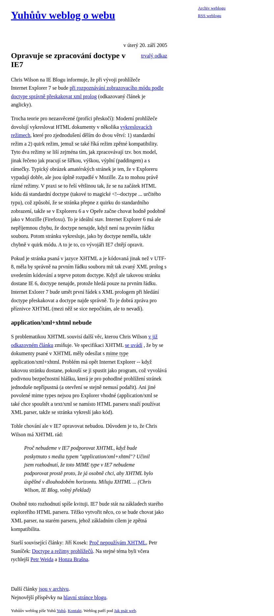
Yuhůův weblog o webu (63, 15)
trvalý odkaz (154, 55)
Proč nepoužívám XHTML (117, 542)
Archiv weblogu (212, 8)
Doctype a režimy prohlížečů (62, 551)
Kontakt (75, 610)
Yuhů (61, 610)
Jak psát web (125, 610)
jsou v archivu (54, 589)
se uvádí (133, 345)
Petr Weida (41, 559)
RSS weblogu (209, 15)
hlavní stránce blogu (85, 597)
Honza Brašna (73, 559)
